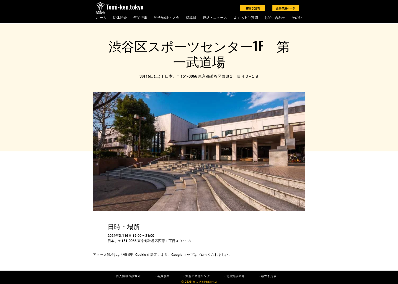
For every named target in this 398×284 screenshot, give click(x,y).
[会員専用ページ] (285, 8)
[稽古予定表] (252, 8)
